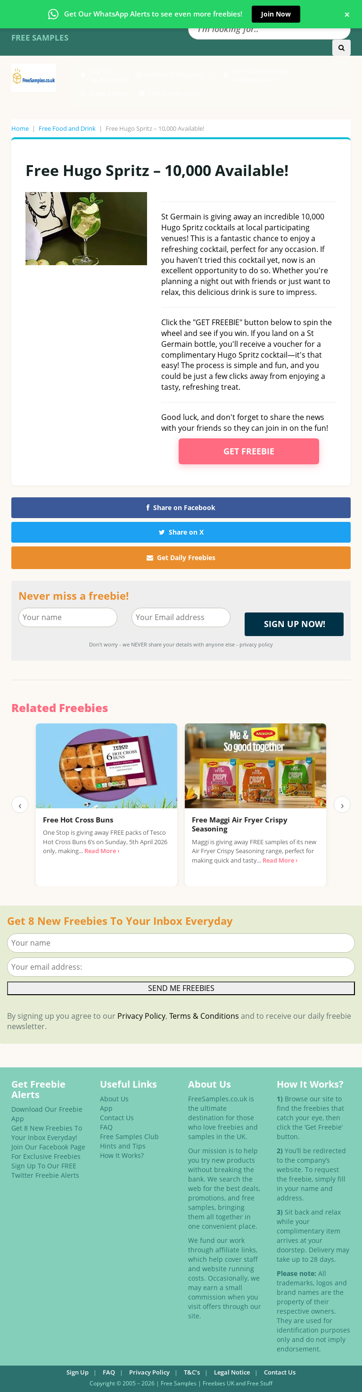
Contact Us (117, 1117)
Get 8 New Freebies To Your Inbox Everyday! (46, 1133)
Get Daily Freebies (181, 557)
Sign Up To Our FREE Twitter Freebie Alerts (45, 1170)
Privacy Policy (141, 1016)
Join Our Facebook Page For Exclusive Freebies (48, 1151)
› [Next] (342, 804)
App (106, 1108)
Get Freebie (248, 451)
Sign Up (77, 1372)
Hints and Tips (123, 1145)
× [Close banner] (347, 14)
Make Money (109, 93)
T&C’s (192, 1372)
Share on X (181, 532)
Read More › (101, 851)
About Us (114, 1098)
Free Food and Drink (67, 128)
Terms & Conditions (204, 1016)
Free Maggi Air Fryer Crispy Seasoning (240, 824)
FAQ (106, 1127)
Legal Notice (232, 1372)
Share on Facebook (181, 507)
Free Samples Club (129, 1136)
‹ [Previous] (20, 804)
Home (20, 128)
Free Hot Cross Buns (78, 819)
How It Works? (122, 1155)
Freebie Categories (179, 74)
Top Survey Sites (174, 93)
